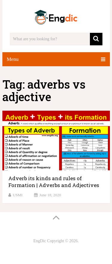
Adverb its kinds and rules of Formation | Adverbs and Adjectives (53, 182)
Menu (13, 59)
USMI (18, 195)
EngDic (39, 241)
